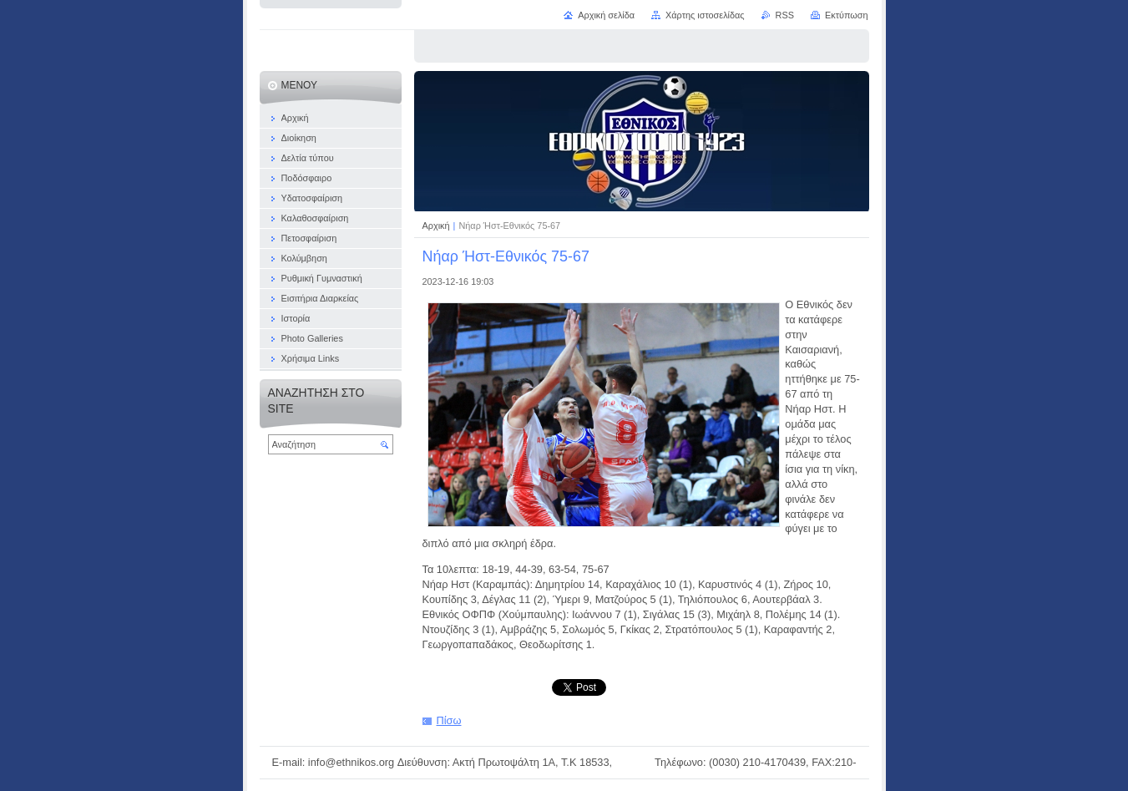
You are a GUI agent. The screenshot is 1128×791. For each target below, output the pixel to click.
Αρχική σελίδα (606, 15)
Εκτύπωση (846, 15)
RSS (785, 15)
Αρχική (437, 226)
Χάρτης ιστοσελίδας (705, 15)
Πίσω (449, 720)
